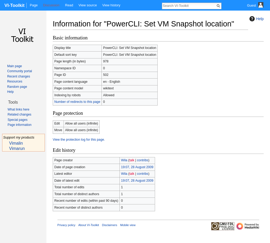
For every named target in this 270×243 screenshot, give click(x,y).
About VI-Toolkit (88, 225)
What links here (19, 109)
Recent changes (18, 76)
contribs (142, 160)
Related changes (19, 114)
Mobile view (128, 225)
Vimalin (16, 143)
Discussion (51, 5)
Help (256, 18)
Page (34, 5)
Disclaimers (109, 225)
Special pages (17, 120)
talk (131, 160)
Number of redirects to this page (77, 102)
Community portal (19, 71)
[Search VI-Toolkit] (188, 5)
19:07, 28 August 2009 (137, 167)
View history (111, 5)
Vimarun (17, 148)
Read (69, 5)
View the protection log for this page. (79, 139)
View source (88, 5)
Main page (14, 66)
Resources (14, 81)
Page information (20, 125)
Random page (17, 87)
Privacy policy (66, 225)
